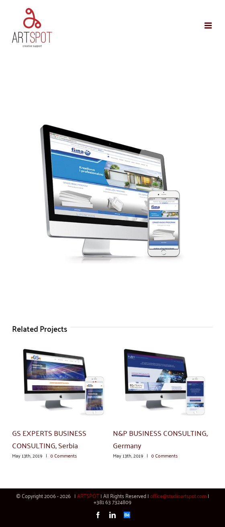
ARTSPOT (88, 495)
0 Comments (63, 455)
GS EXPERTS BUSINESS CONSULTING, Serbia (49, 438)
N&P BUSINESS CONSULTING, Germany (160, 438)
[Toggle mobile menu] (209, 25)
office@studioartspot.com (178, 495)
